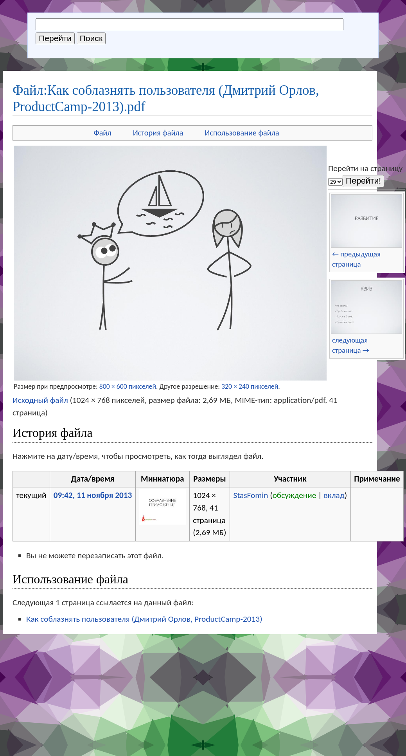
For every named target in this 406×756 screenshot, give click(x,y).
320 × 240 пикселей (249, 386)
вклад (334, 495)
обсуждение (294, 495)
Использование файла (242, 132)
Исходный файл (40, 400)
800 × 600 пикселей (127, 386)
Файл (102, 132)
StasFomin (250, 495)
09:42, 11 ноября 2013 (93, 495)
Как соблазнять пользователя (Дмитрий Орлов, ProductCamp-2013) (144, 619)
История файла (158, 132)
